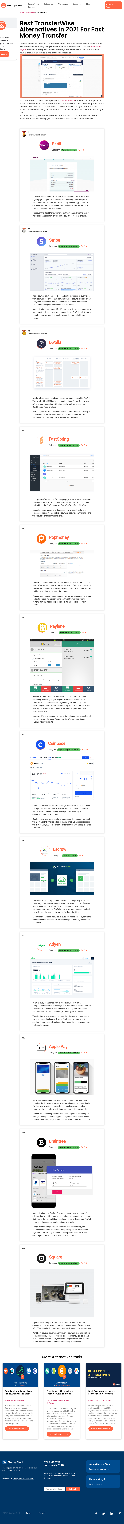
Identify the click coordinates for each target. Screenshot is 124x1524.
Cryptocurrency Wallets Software (68, 750)
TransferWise (68, 100)
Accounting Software (69, 150)
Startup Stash (15, 5)
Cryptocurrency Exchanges (99, 1400)
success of (96, 46)
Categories (48, 4)
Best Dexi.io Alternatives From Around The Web (18, 1392)
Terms (28, 1513)
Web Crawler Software (14, 1400)
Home (22, 12)
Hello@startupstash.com (23, 1479)
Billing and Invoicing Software (68, 246)
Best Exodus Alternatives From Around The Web (102, 1392)
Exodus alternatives (100, 1429)
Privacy (42, 1513)
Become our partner (99, 1469)
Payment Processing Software (69, 348)
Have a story (95, 1484)
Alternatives (63, 4)
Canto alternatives (59, 1434)
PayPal (23, 49)
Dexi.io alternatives (17, 1429)
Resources (77, 4)
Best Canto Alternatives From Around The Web (60, 1392)
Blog (88, 4)
